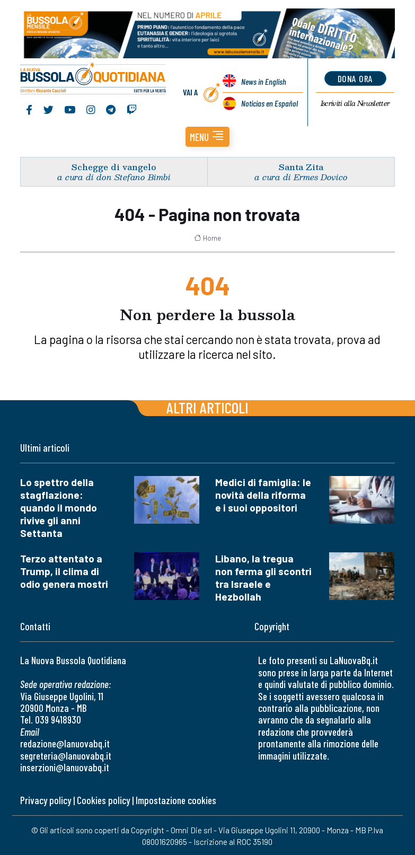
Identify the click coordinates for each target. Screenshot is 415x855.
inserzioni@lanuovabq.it (64, 767)
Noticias (269, 103)
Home (207, 238)
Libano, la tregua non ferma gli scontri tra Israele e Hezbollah (263, 577)
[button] (207, 136)
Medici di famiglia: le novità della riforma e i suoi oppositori (263, 495)
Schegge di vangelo (114, 166)
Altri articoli (207, 407)
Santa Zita (301, 166)
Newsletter (355, 103)
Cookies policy (103, 800)
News (263, 81)
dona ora (355, 78)
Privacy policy (45, 800)
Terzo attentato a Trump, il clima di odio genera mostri (64, 571)
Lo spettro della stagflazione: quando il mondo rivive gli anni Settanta (58, 507)
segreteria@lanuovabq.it (65, 756)
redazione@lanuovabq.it (65, 743)
